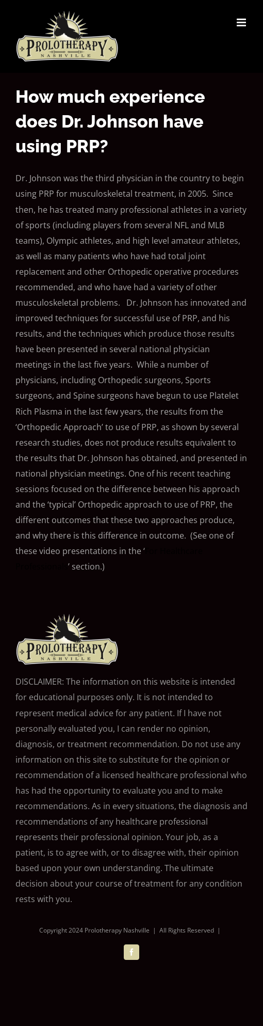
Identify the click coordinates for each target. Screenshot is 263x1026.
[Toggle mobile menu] (242, 22)
